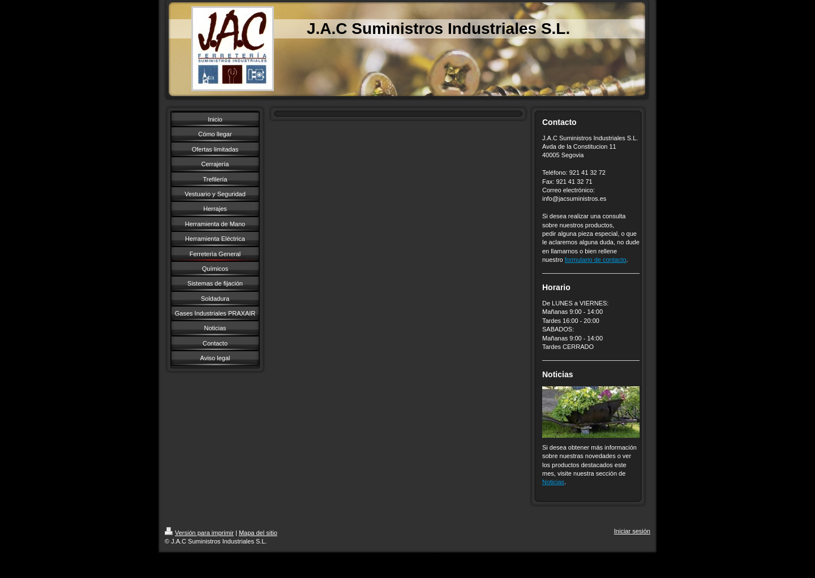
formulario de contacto (596, 259)
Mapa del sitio (258, 532)
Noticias (553, 481)
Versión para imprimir (199, 532)
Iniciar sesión (632, 531)
